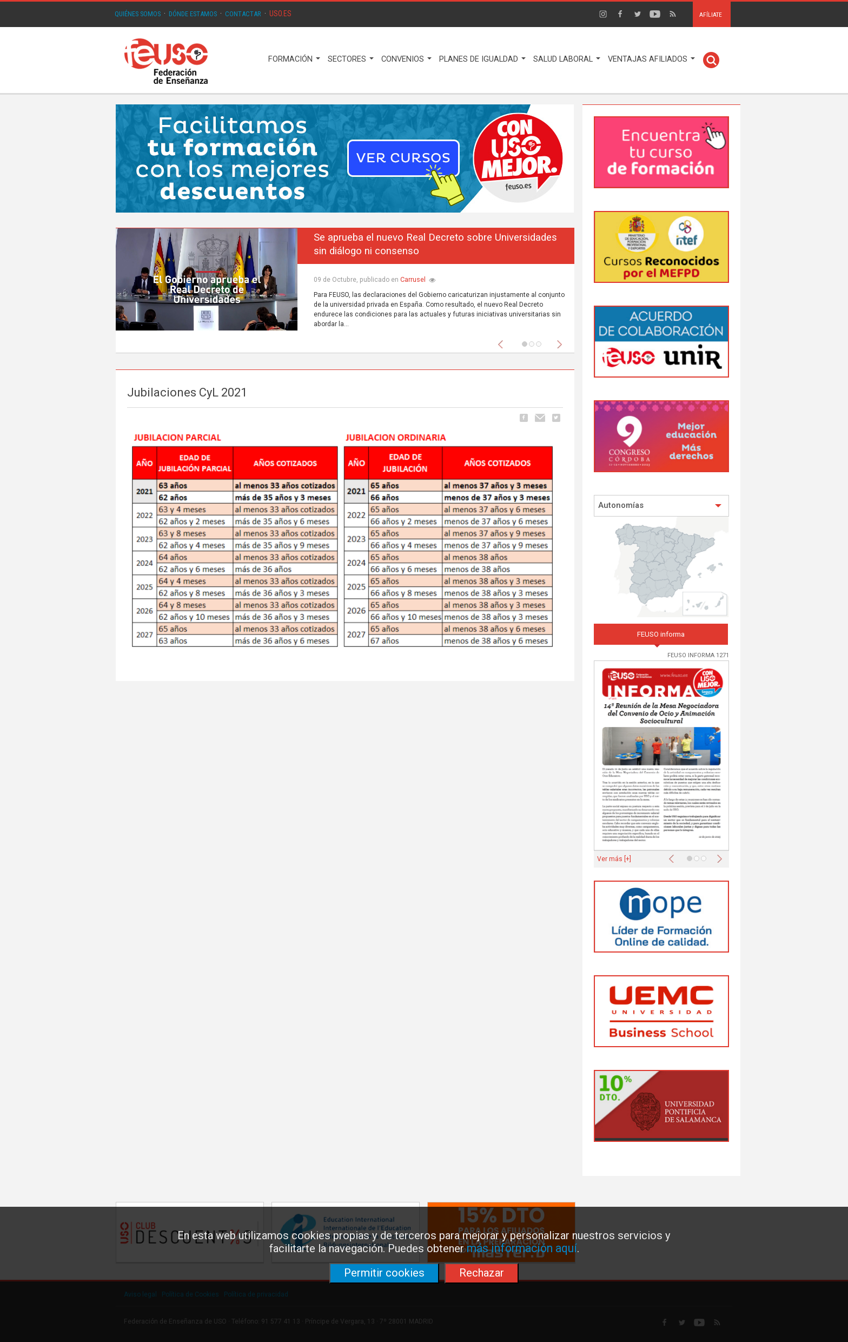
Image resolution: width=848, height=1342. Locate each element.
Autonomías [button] (660, 505)
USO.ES (280, 13)
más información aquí (522, 1248)
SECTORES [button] (351, 59)
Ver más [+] (614, 859)
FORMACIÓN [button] (294, 59)
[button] (502, 341)
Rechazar (481, 1272)
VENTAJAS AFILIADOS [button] (651, 59)
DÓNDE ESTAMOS (193, 14)
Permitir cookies (384, 1272)
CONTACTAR (243, 14)
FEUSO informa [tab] (661, 634)
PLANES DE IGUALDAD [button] (482, 59)
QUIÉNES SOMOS (138, 14)
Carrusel (413, 279)
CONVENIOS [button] (406, 59)
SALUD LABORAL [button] (566, 59)
